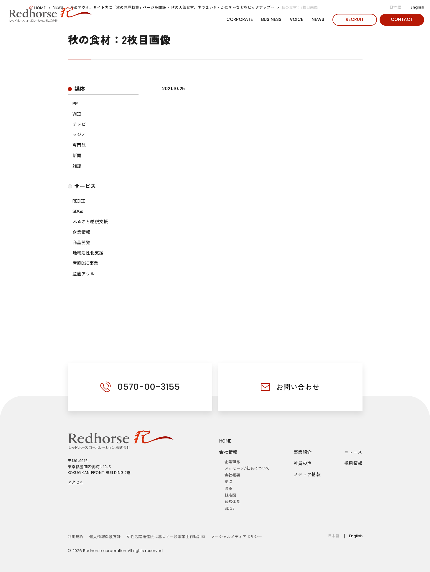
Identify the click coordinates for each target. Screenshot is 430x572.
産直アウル (84, 273)
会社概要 (232, 475)
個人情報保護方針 (105, 536)
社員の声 (303, 463)
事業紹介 (303, 452)
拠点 (229, 481)
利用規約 (75, 536)
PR (75, 103)
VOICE (296, 19)
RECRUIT (355, 19)
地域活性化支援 (88, 252)
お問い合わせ (298, 387)
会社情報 (228, 452)
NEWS (318, 19)
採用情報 (353, 463)
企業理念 (232, 461)
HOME (225, 441)
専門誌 (79, 145)
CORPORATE (239, 19)
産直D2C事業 (85, 263)
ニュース (353, 452)
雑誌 (77, 165)
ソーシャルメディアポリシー (236, 536)
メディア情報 (307, 474)
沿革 (229, 488)
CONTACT (402, 19)
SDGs (78, 211)
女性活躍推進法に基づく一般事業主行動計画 (165, 536)
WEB (77, 114)
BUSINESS (271, 19)
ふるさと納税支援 (90, 221)
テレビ (79, 124)
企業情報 (81, 232)
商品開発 (81, 242)
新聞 (77, 155)
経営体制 (232, 501)
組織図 (230, 495)
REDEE (79, 201)
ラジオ (79, 134)
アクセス (75, 482)
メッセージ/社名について (247, 468)
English (417, 7)
